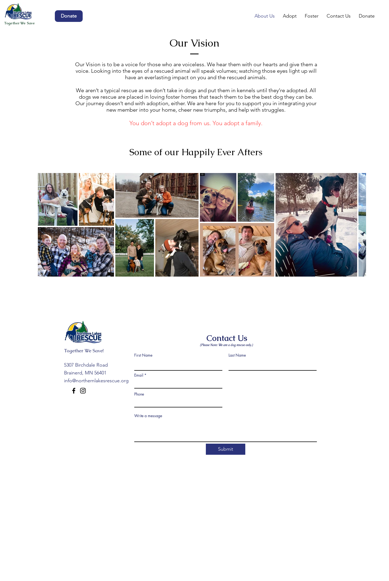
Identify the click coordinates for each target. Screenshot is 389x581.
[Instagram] (83, 390)
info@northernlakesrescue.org (96, 381)
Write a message (148, 416)
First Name (143, 355)
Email (138, 375)
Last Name (237, 355)
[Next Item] (357, 224)
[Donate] (69, 16)
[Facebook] (74, 390)
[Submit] (225, 449)
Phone (139, 394)
